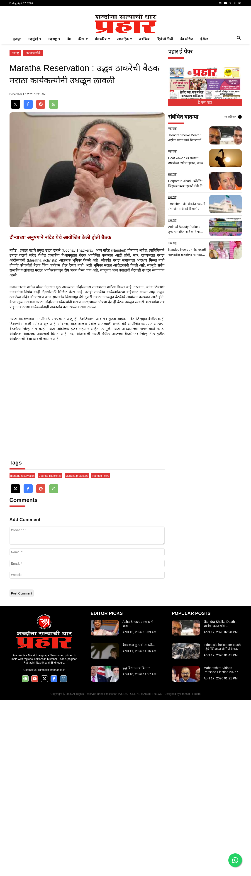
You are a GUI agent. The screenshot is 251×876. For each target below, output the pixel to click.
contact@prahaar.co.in (51, 845)
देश (69, 102)
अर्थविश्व (144, 102)
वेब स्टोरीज (186, 102)
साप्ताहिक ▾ (124, 102)
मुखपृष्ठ (17, 102)
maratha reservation (22, 651)
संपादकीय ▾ (102, 102)
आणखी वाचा (233, 180)
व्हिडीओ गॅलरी (165, 102)
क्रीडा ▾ (83, 102)
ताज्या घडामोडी (33, 116)
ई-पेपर (204, 102)
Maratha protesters (77, 651)
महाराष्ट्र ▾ (54, 102)
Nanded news (100, 651)
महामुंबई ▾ (34, 102)
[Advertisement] (126, 41)
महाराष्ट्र (15, 116)
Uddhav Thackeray (50, 651)
